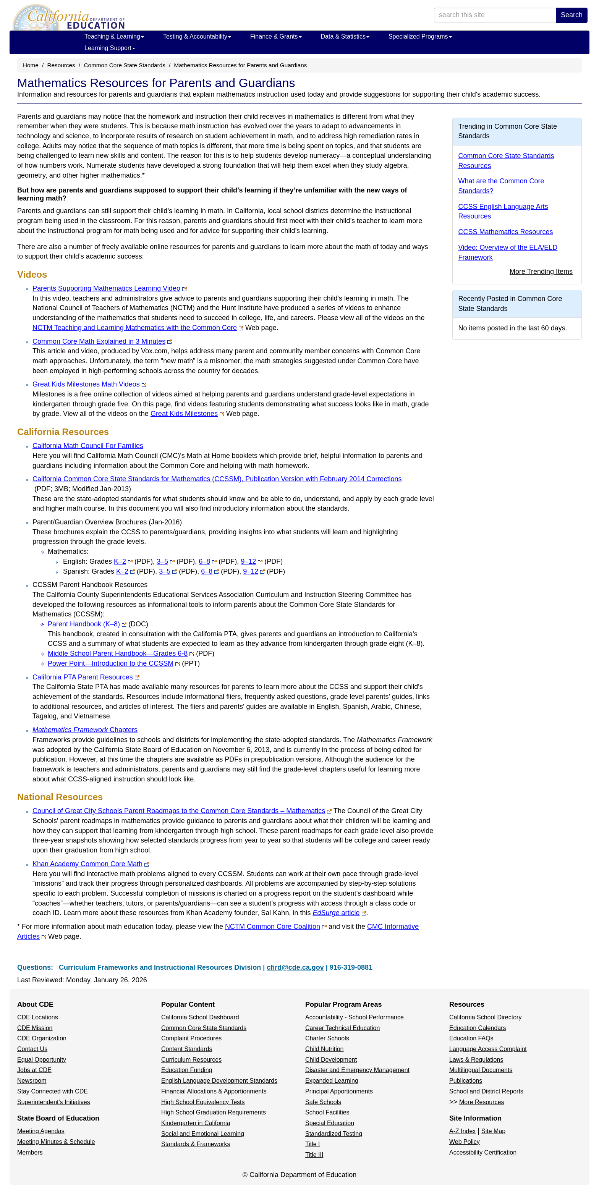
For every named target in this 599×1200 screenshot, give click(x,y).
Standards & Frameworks (195, 1144)
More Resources (481, 1102)
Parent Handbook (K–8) (98, 624)
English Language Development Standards (219, 1080)
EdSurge (325, 913)
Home (31, 65)
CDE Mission (34, 1028)
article (352, 913)
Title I (312, 1144)
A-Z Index (462, 1131)
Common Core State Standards (124, 65)
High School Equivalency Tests (203, 1102)
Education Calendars (477, 1028)
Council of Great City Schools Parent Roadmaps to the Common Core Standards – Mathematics (182, 811)
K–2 (133, 561)
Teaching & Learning (114, 36)
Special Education (329, 1123)
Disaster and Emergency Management (357, 1070)
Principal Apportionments (339, 1091)
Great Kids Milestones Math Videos (89, 384)
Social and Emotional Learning (202, 1133)
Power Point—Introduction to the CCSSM (124, 663)
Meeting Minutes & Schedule (56, 1142)
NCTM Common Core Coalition (276, 926)
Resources (61, 65)
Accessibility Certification (482, 1152)
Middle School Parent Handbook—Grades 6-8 (131, 653)
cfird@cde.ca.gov (295, 967)
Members (30, 1152)
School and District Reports (486, 1091)
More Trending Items (541, 271)
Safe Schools (323, 1102)
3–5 (176, 561)
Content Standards (186, 1049)
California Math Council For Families (87, 446)
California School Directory (485, 1017)
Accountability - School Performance (354, 1017)
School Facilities (327, 1112)
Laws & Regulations (476, 1059)
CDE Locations (37, 1017)
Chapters (85, 730)
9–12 (260, 561)
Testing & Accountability (197, 36)
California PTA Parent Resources (85, 677)
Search (572, 15)
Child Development (331, 1059)
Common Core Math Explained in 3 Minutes (102, 341)
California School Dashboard (200, 1017)
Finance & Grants (276, 36)
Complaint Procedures (191, 1038)
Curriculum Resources (191, 1059)
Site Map (493, 1131)
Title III (314, 1154)
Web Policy (464, 1142)
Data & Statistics (345, 36)
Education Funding (186, 1070)
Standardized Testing (333, 1133)
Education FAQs (471, 1038)
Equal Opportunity (41, 1059)
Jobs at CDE (34, 1070)
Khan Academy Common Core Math (90, 864)
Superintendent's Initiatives (53, 1102)
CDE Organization (41, 1038)
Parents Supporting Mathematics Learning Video (109, 288)
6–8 (218, 561)
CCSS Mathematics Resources (505, 232)
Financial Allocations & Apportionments (214, 1091)
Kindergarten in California (195, 1123)
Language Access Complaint (488, 1049)
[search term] (495, 15)
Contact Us (32, 1049)
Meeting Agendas (41, 1131)
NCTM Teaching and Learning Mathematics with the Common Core (137, 328)
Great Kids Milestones (187, 413)
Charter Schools (327, 1038)
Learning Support (109, 48)
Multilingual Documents (480, 1070)
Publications (465, 1080)
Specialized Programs (420, 36)
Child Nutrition (324, 1049)
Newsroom (31, 1080)
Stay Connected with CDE (52, 1091)
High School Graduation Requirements (213, 1112)
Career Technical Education (342, 1028)
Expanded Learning (331, 1080)
